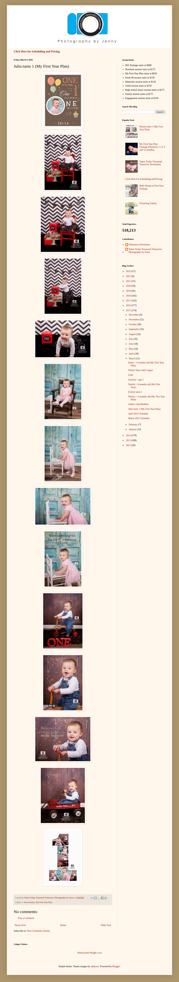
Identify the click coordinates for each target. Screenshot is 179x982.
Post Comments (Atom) (38, 931)
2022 (128, 276)
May (131, 349)
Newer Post (20, 925)
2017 (128, 300)
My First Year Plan (44, 902)
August (132, 334)
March (132, 358)
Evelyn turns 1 (135, 392)
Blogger (116, 966)
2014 (128, 435)
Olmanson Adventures (139, 244)
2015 (128, 310)
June (131, 344)
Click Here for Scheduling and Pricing (37, 51)
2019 (128, 291)
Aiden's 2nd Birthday (138, 404)
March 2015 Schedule (138, 418)
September (134, 329)
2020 (128, 286)
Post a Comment (26, 918)
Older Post (106, 925)
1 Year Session (28, 902)
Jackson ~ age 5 (136, 379)
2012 (128, 445)
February (133, 424)
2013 (128, 440)
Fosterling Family (148, 203)
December (134, 314)
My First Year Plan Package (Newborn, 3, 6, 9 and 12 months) (152, 147)
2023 (128, 271)
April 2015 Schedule (138, 413)
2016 (128, 305)
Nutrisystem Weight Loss (89, 952)
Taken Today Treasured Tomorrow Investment (150, 163)
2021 (128, 281)
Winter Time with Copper (140, 370)
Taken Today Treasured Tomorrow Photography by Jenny (145, 250)
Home (63, 925)
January (133, 429)
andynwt (95, 966)
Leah (130, 375)
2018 (128, 295)
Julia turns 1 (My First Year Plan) (144, 409)
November (134, 319)
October (133, 324)
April (131, 353)
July (131, 339)
